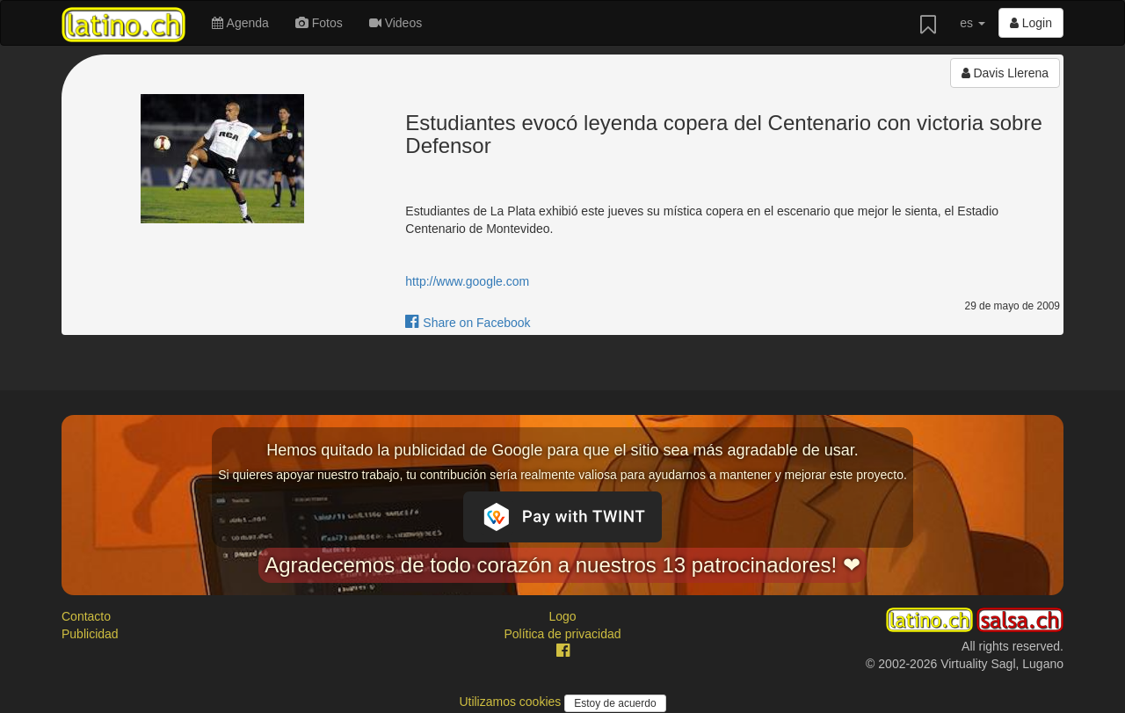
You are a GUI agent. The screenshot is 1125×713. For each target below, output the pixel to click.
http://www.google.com (467, 281)
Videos (395, 23)
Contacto (86, 616)
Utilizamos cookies (511, 702)
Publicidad (90, 634)
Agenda (240, 23)
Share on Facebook (467, 323)
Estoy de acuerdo (615, 703)
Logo (562, 616)
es (972, 23)
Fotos (319, 23)
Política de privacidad (562, 634)
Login (1031, 23)
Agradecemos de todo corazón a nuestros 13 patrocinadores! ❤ (562, 565)
